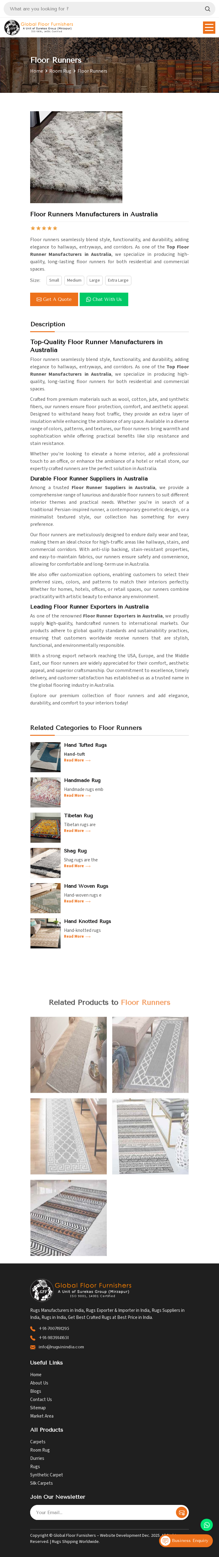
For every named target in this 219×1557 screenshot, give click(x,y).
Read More (77, 761)
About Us (39, 1383)
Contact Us (41, 1399)
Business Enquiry (184, 1541)
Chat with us (104, 299)
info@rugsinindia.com (61, 1347)
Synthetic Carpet (46, 1475)
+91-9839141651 (53, 1337)
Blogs (35, 1391)
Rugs (35, 1467)
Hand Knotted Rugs (87, 921)
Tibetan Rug (78, 815)
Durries (37, 1458)
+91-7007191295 (53, 1328)
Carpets (38, 1442)
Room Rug (60, 71)
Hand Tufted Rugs (85, 745)
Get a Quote (54, 299)
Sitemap (38, 1408)
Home (36, 71)
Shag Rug (75, 851)
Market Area (42, 1416)
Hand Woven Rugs (86, 886)
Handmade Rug (82, 780)
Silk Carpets (41, 1483)
